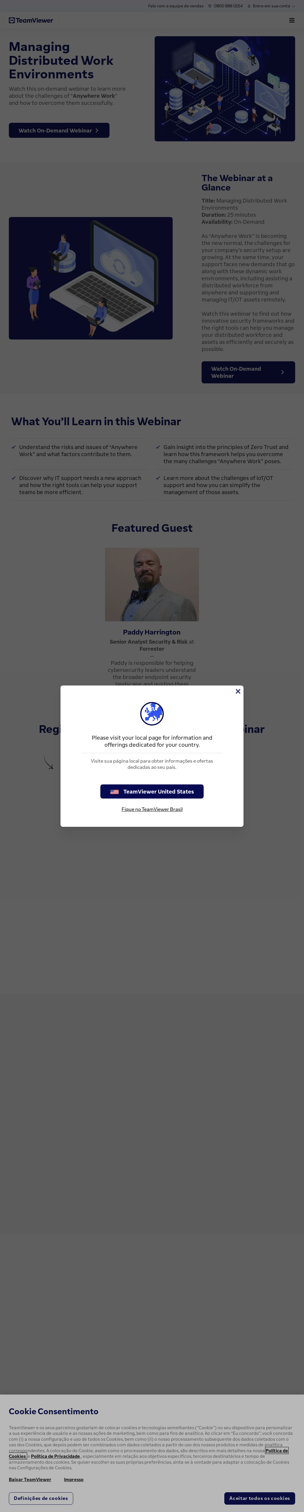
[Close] (237, 691)
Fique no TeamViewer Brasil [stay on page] (152, 809)
